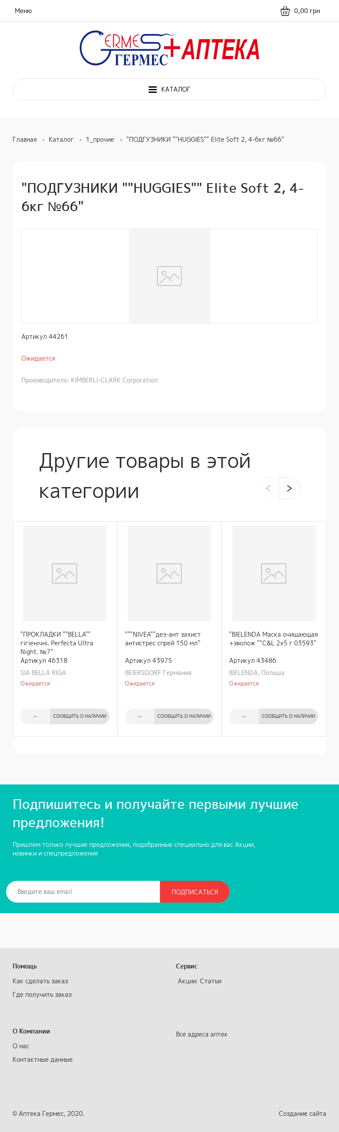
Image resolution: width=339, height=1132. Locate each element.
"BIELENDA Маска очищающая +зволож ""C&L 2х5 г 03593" (273, 638)
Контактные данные (43, 1059)
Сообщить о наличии (79, 716)
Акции (187, 981)
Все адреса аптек (202, 1034)
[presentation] (268, 488)
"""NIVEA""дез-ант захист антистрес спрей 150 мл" (163, 638)
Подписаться (195, 892)
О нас (21, 1046)
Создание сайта (302, 1113)
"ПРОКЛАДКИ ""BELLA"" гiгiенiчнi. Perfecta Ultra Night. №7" (56, 643)
